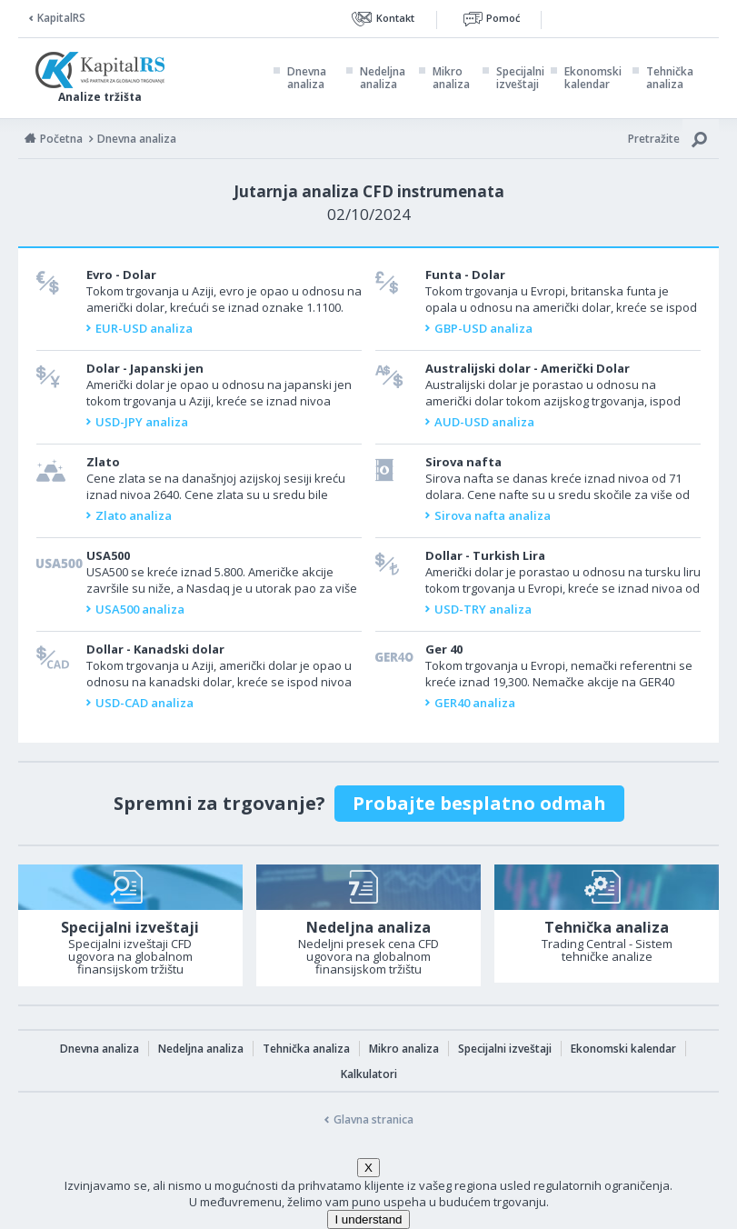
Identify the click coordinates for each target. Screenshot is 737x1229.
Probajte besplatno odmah (479, 803)
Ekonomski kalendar (593, 78)
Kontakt (395, 18)
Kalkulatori (369, 1074)
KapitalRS (61, 17)
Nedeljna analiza (382, 78)
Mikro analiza (451, 78)
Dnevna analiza (306, 78)
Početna (61, 138)
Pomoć (503, 18)
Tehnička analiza (669, 78)
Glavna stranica (373, 1119)
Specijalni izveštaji (520, 78)
